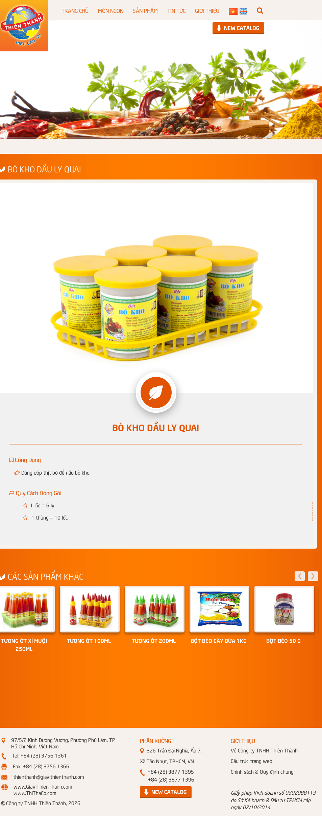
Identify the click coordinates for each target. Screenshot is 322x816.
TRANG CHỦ (75, 10)
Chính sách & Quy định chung (262, 771)
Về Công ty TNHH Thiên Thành (264, 750)
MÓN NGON (110, 10)
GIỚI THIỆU (207, 10)
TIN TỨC (176, 10)
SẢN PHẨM (145, 10)
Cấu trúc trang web (251, 760)
